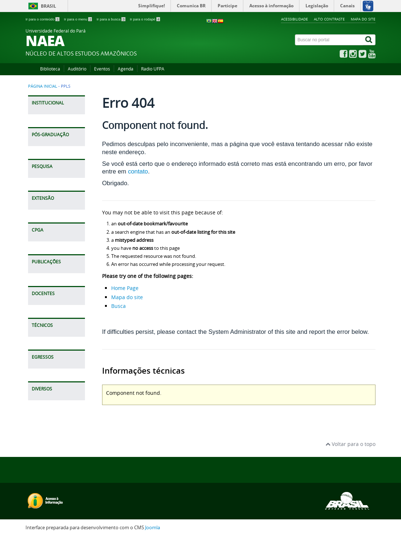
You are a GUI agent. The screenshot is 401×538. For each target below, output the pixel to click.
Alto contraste (329, 19)
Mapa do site (363, 19)
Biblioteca (50, 69)
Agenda (125, 69)
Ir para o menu (78, 19)
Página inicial (42, 86)
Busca (118, 305)
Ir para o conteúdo (43, 19)
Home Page (125, 288)
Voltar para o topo (350, 443)
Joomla (152, 527)
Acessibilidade (294, 19)
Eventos (102, 69)
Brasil (48, 6)
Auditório (77, 69)
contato (138, 171)
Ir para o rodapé (145, 19)
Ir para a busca (111, 19)
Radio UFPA (152, 69)
